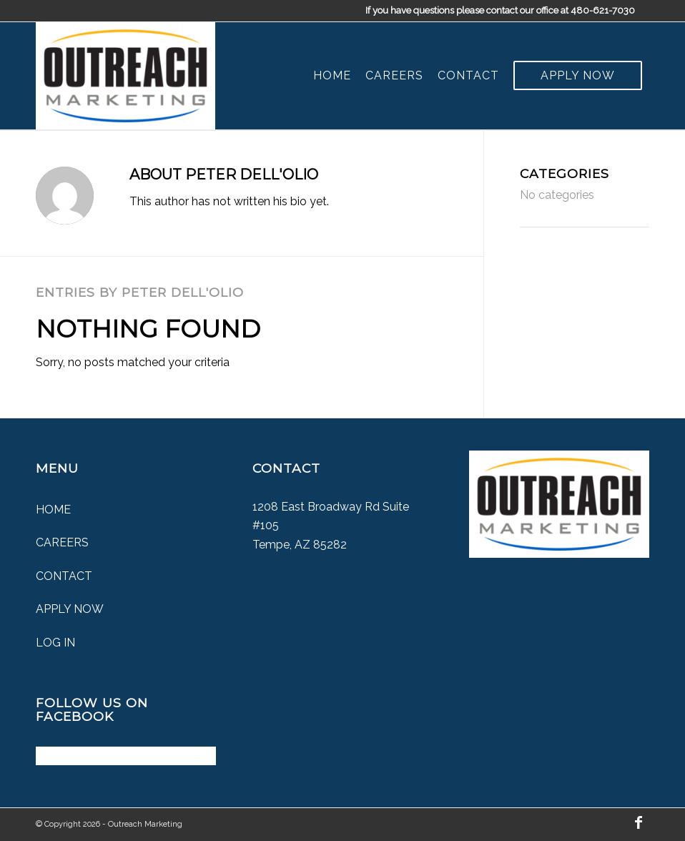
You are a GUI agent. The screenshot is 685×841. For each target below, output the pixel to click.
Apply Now (70, 609)
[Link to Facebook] (638, 822)
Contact (64, 576)
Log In (55, 642)
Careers (62, 542)
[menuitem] (332, 75)
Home (53, 509)
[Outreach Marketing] (125, 75)
